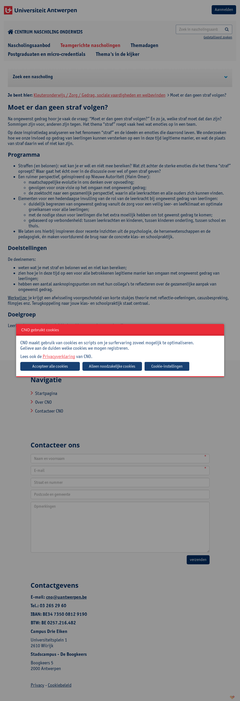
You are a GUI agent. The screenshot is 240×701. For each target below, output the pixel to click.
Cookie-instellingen (167, 366)
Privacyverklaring (59, 356)
